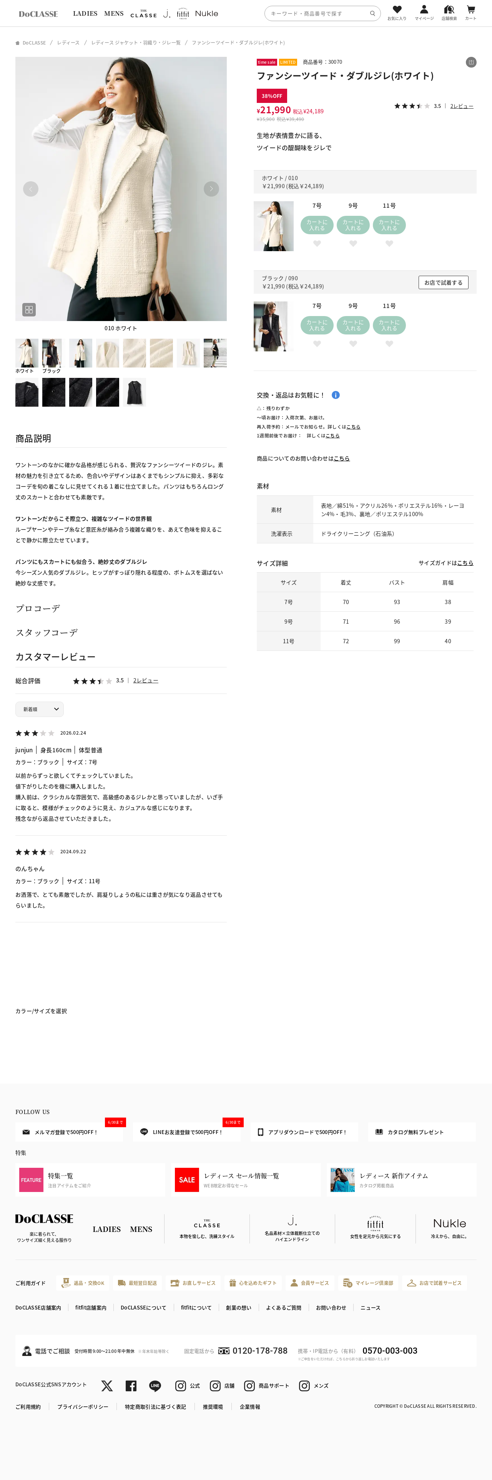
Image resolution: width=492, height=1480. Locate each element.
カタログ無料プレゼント (410, 1132)
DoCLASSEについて (143, 1307)
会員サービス (310, 1282)
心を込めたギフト (253, 1282)
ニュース (371, 1307)
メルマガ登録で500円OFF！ (73, 1129)
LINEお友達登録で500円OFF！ (190, 1129)
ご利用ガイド (30, 1282)
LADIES (85, 13)
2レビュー (145, 680)
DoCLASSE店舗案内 (38, 1307)
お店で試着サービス (434, 1283)
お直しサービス (193, 1282)
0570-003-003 (389, 1351)
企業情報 (250, 1406)
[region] (246, 13)
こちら (353, 426)
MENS (113, 13)
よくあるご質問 (284, 1307)
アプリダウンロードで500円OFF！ (302, 1132)
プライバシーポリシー (82, 1406)
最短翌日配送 (137, 1283)
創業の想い (238, 1307)
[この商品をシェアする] (471, 62)
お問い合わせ (331, 1307)
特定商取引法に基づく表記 (155, 1406)
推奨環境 (213, 1406)
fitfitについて (196, 1307)
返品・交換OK (82, 1283)
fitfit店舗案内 (90, 1307)
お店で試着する (443, 282)
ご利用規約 (28, 1406)
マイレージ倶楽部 (368, 1282)
